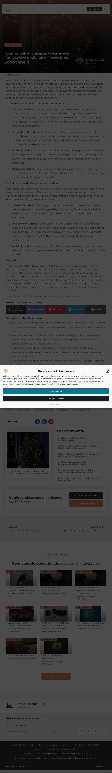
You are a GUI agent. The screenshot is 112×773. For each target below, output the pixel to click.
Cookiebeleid (54, 404)
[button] (107, 371)
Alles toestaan (56, 391)
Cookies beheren (56, 398)
